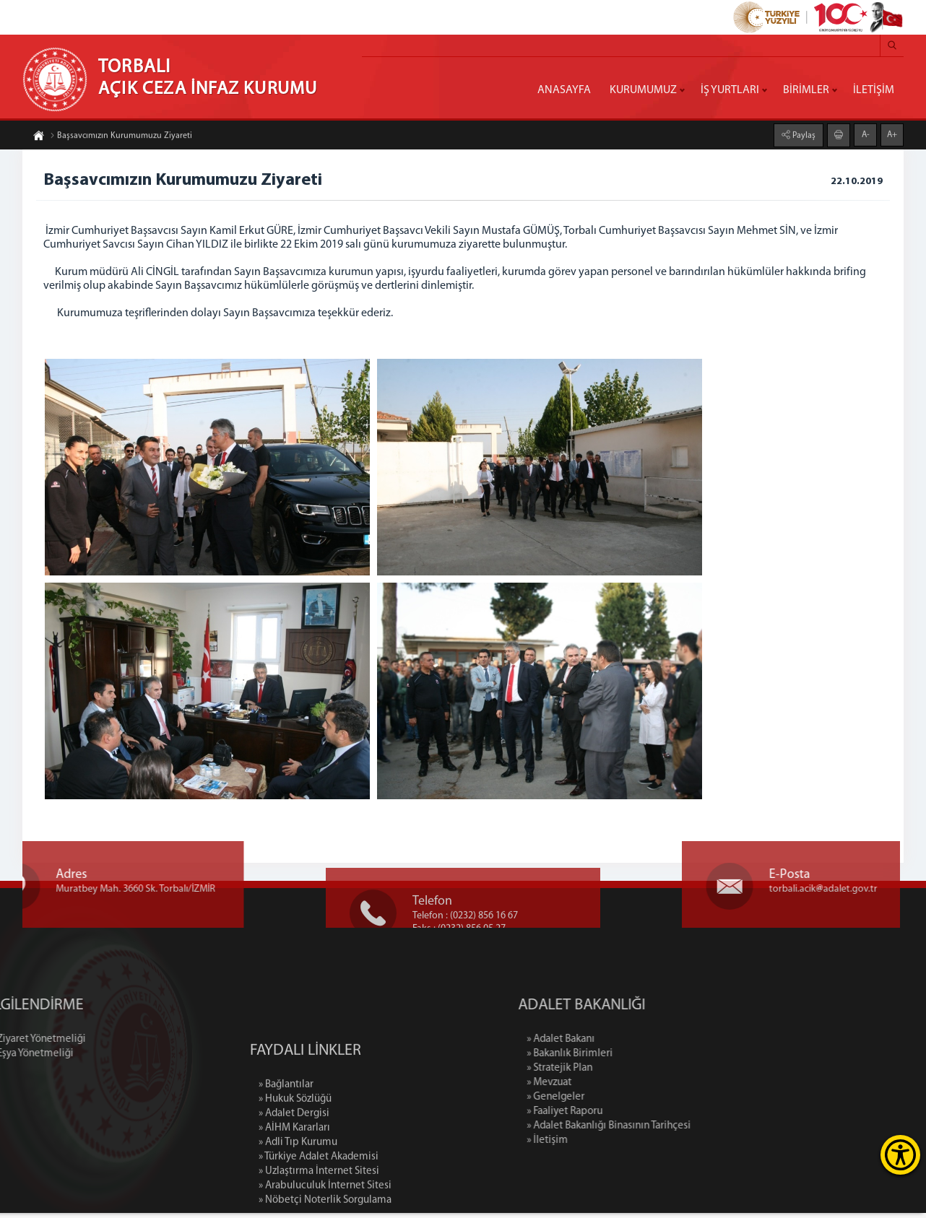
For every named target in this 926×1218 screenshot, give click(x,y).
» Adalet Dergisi (294, 1167)
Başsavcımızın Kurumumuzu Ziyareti (121, 136)
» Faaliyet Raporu (617, 1116)
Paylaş (802, 135)
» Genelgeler (608, 1102)
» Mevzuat (601, 1087)
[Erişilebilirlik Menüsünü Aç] (900, 1155)
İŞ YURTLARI (730, 90)
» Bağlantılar (286, 1139)
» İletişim (599, 1145)
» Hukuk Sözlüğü (295, 1153)
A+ (892, 134)
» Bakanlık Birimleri (622, 1058)
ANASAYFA (564, 90)
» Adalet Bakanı (613, 1044)
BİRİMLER (806, 90)
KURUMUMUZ (643, 90)
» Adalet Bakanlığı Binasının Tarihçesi (661, 1131)
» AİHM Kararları (294, 1182)
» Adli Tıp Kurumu (298, 1196)
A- (866, 134)
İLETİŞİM (873, 90)
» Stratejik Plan (612, 1073)
